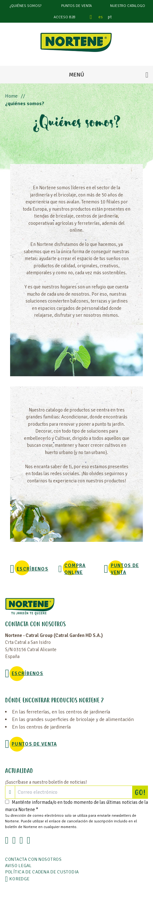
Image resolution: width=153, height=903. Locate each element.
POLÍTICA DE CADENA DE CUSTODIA (42, 872)
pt (110, 17)
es (100, 17)
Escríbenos (32, 569)
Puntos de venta (76, 5)
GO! (141, 792)
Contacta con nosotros (33, 859)
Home (11, 96)
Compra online (75, 569)
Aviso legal (18, 865)
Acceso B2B (64, 17)
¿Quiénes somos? (25, 5)
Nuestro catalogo (127, 5)
